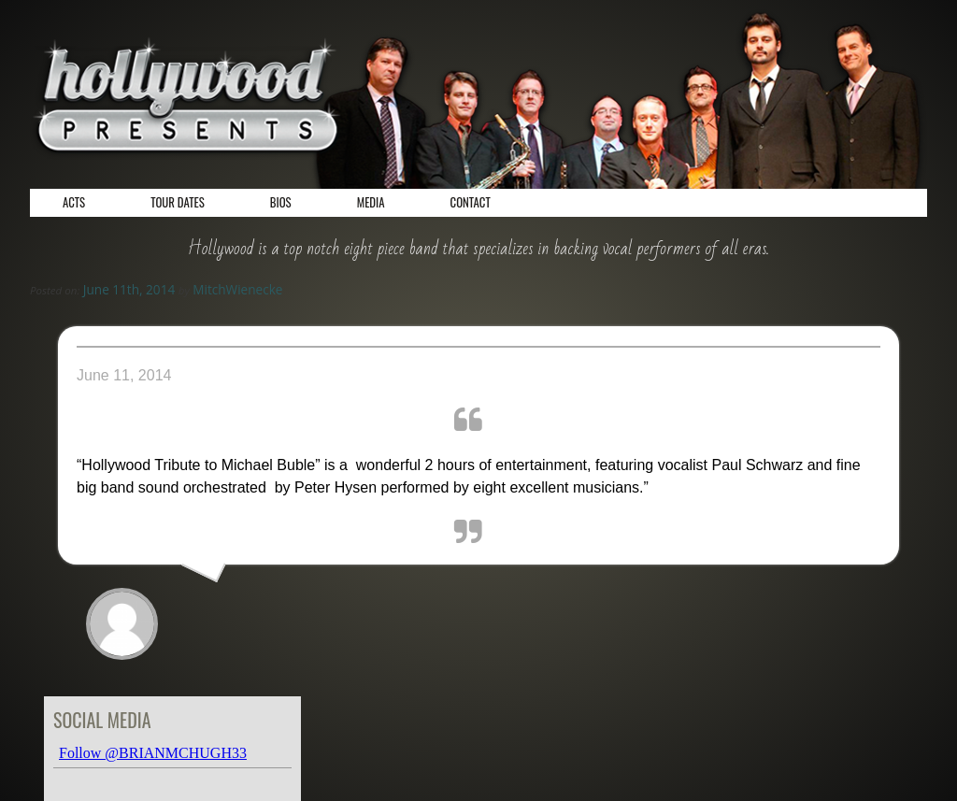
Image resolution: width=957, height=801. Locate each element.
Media (371, 202)
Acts (74, 202)
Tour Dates (177, 202)
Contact (470, 202)
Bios (281, 202)
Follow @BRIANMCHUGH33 (153, 753)
